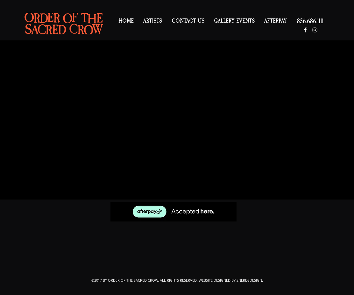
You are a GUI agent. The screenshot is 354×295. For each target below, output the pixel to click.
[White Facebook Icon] (305, 30)
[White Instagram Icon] (315, 30)
